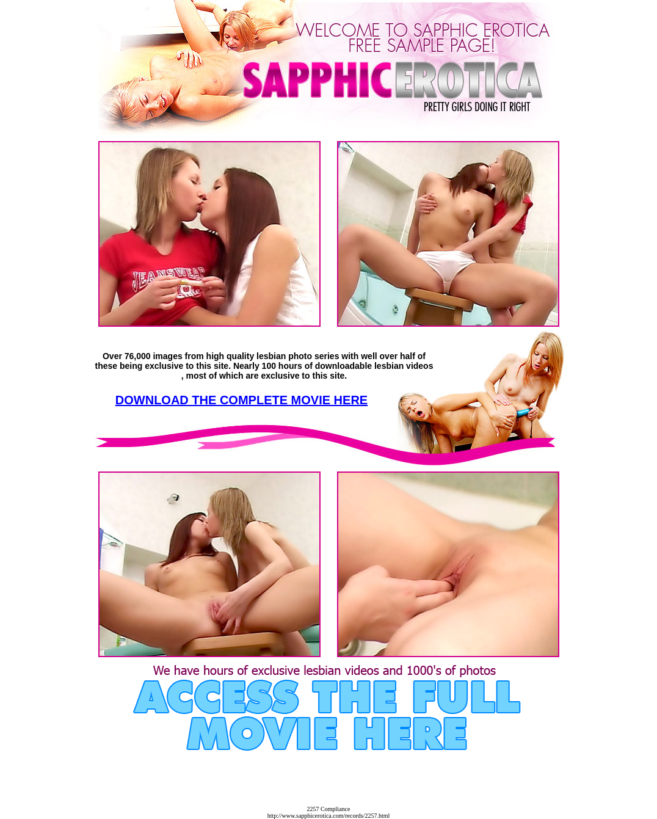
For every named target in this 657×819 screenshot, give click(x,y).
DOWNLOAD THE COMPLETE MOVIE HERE (241, 400)
